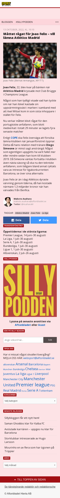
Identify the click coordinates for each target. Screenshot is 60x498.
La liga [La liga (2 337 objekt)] (21, 373)
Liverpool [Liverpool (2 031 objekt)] (41, 374)
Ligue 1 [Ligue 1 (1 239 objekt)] (30, 374)
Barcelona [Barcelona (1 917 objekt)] (35, 364)
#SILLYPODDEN (24, 22)
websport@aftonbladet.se (38, 358)
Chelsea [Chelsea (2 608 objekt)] (31, 368)
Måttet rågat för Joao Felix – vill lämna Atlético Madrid (29, 36)
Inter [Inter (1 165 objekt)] (48, 369)
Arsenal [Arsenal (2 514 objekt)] (22, 364)
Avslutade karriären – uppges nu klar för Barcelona (28, 430)
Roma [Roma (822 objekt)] (24, 391)
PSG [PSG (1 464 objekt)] (52, 385)
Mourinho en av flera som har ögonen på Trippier (29, 449)
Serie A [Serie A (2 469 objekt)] (32, 390)
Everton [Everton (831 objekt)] (42, 369)
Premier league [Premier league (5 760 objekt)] (33, 384)
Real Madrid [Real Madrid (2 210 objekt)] (12, 390)
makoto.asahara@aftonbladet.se (30, 201)
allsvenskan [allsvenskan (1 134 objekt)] (9, 364)
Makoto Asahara (23, 198)
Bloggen (7, 22)
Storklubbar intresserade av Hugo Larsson (25, 440)
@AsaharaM (27, 204)
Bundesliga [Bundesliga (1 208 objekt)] (19, 369)
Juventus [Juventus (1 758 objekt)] (9, 374)
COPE (14, 138)
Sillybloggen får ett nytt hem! (21, 418)
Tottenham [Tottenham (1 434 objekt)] (45, 390)
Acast (41, 325)
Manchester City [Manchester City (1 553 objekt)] (13, 379)
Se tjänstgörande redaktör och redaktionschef (30, 486)
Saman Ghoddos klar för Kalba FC (24, 423)
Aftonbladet (23, 325)
